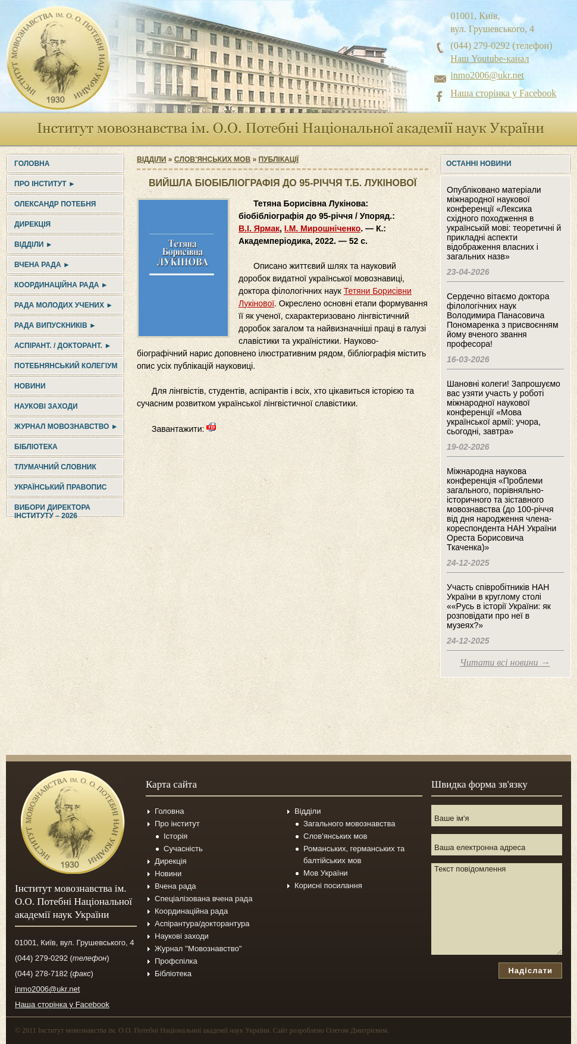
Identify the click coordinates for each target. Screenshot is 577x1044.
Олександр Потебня (55, 204)
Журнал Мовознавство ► (66, 426)
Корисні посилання (328, 885)
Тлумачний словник (55, 467)
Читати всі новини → (505, 662)
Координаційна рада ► (61, 285)
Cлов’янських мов (212, 159)
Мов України (325, 873)
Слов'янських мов (335, 836)
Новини (30, 386)
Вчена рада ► (42, 265)
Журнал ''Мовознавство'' (198, 948)
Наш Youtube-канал (489, 59)
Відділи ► (33, 244)
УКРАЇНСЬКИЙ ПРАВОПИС (60, 487)
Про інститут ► (45, 184)
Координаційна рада (191, 911)
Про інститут (177, 823)
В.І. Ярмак (259, 228)
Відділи (151, 159)
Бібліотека (36, 447)
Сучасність (183, 848)
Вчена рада (175, 886)
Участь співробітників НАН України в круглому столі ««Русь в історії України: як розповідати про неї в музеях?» (499, 606)
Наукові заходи (46, 406)
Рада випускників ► (55, 325)
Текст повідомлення (496, 909)
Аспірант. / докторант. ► (62, 345)
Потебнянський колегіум (65, 366)
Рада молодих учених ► (63, 305)
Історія (175, 836)
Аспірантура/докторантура (202, 923)
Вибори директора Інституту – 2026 (52, 511)
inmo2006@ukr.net (487, 75)
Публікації (278, 159)
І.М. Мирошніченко (322, 228)
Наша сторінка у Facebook (503, 93)
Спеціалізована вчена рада (203, 898)
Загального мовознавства (349, 823)
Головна (31, 163)
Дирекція (32, 224)
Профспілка (176, 961)
